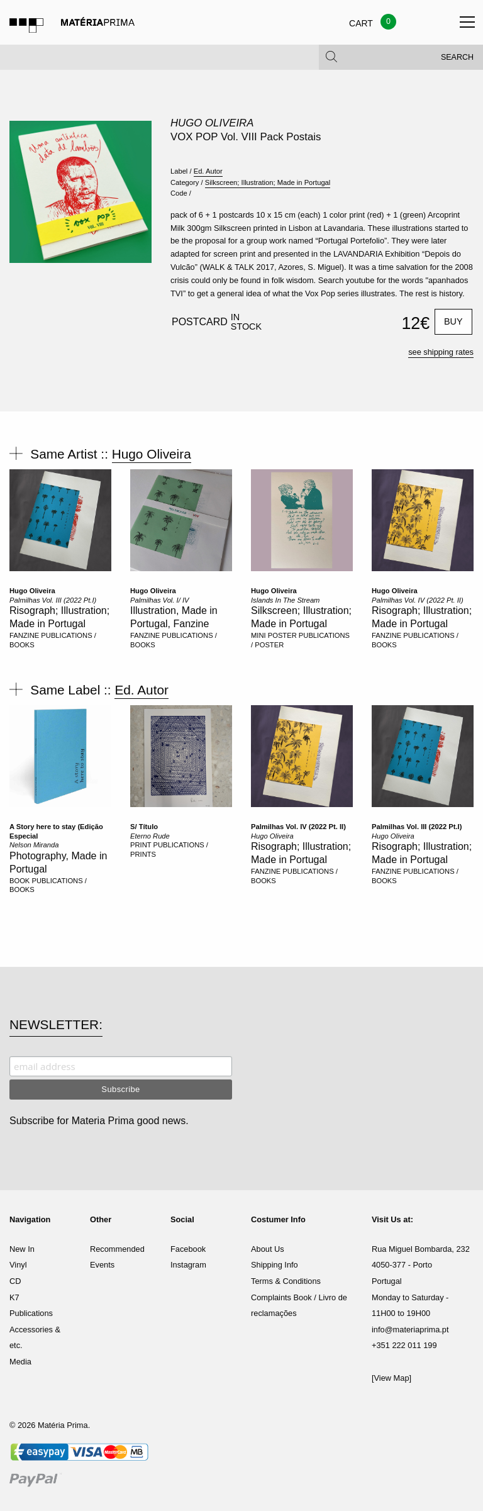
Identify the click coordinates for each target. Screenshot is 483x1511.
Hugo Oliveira (211, 123)
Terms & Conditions (286, 1281)
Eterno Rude (150, 836)
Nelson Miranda (33, 845)
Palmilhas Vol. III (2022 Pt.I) (52, 600)
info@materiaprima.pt (410, 1329)
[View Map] (391, 1378)
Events (102, 1264)
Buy (453, 321)
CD (15, 1281)
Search (457, 63)
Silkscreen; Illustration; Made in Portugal (268, 182)
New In (22, 1249)
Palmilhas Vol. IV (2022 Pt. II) (418, 600)
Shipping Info (274, 1264)
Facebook (188, 1249)
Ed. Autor (208, 171)
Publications (31, 1313)
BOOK (19, 880)
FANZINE (24, 635)
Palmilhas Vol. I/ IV (159, 600)
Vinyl (18, 1264)
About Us (267, 1249)
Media (20, 1361)
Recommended (117, 1249)
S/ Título (144, 826)
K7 (14, 1297)
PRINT (140, 845)
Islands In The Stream (285, 600)
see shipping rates (441, 352)
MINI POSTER (274, 635)
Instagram (188, 1264)
